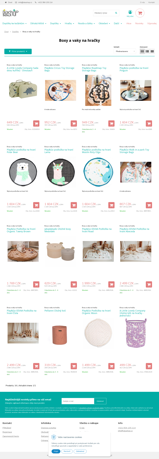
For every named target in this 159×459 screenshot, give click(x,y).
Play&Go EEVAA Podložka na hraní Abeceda (134, 230)
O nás (142, 2)
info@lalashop (124, 430)
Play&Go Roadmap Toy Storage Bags (94, 69)
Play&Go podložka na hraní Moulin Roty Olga (96, 151)
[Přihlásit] (130, 13)
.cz (131, 430)
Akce (128, 23)
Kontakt (152, 2)
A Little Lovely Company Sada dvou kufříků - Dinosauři (22, 69)
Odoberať (100, 401)
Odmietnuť (80, 451)
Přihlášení (6, 428)
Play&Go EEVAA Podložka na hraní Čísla (21, 312)
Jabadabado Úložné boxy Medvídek (57, 230)
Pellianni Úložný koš (55, 310)
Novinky (139, 23)
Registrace (7, 432)
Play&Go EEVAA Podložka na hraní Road (97, 230)
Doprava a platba (48, 428)
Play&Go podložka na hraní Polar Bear (21, 151)
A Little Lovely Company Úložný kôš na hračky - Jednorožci (132, 313)
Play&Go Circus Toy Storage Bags (59, 69)
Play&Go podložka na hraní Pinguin (134, 69)
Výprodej (152, 23)
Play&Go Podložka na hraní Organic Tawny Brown (21, 230)
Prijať (56, 451)
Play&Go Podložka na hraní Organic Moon (96, 312)
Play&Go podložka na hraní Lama (58, 151)
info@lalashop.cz (25, 2)
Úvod (10, 2)
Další (118, 23)
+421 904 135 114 (45, 2)
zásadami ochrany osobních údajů (91, 408)
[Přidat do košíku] (36, 123)
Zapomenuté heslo (10, 436)
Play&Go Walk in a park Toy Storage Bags (134, 151)
